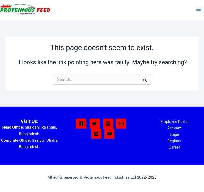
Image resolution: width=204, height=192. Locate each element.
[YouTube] (109, 134)
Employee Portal (174, 121)
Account (174, 128)
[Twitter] (95, 124)
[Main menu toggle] (198, 9)
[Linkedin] (96, 134)
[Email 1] (121, 124)
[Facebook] (81, 124)
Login (174, 134)
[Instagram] (108, 124)
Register (174, 140)
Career (174, 147)
